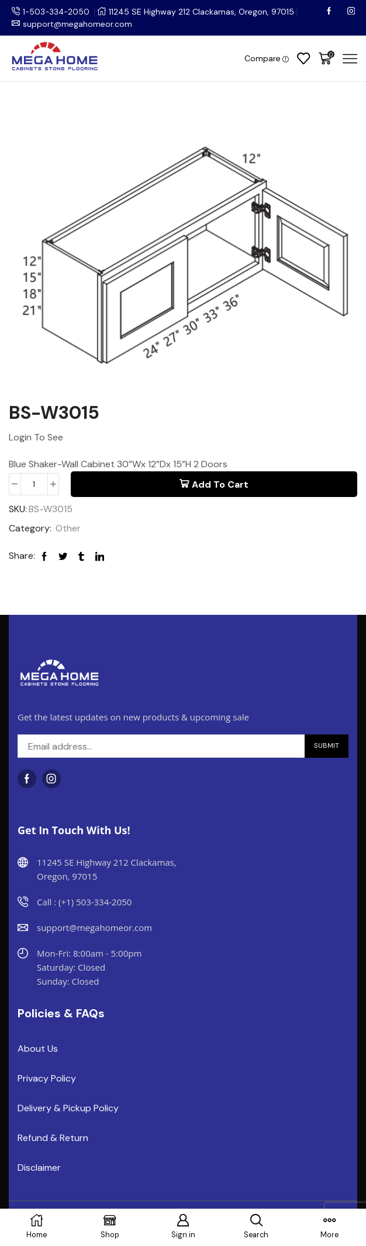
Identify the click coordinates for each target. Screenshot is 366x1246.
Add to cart (220, 484)
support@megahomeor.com (78, 24)
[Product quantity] (34, 484)
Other (68, 528)
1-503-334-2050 (57, 11)
